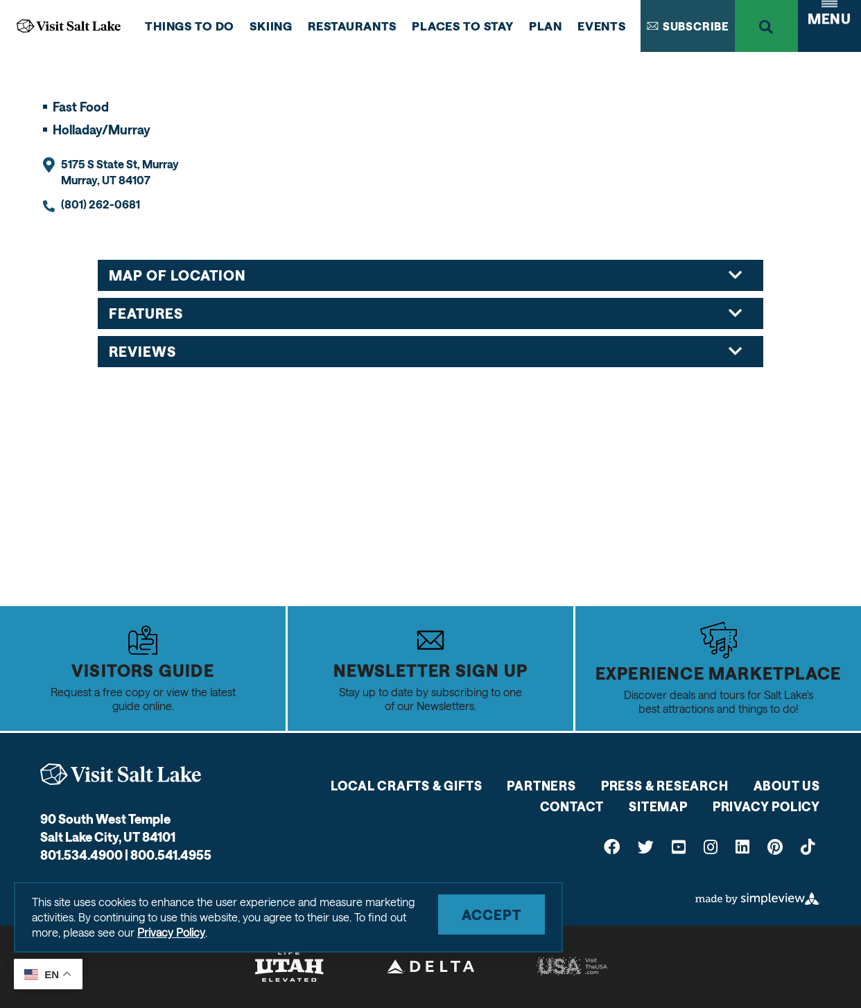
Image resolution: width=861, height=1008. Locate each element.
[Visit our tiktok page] (808, 846)
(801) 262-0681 (100, 204)
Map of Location (425, 275)
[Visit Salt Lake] (120, 774)
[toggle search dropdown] (766, 26)
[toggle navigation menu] (829, 26)
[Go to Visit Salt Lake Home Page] (69, 26)
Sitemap (658, 806)
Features (425, 313)
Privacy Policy (766, 806)
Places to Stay (463, 26)
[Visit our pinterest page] (775, 846)
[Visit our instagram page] (711, 846)
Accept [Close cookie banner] (491, 914)
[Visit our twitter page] (646, 846)
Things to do (189, 26)
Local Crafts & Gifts (406, 785)
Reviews (425, 351)
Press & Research (665, 785)
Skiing (271, 26)
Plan (545, 26)
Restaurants (352, 26)
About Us (787, 785)
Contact (572, 806)
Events (601, 26)
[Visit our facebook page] (612, 846)
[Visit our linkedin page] (742, 846)
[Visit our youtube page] (679, 846)
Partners (541, 785)
